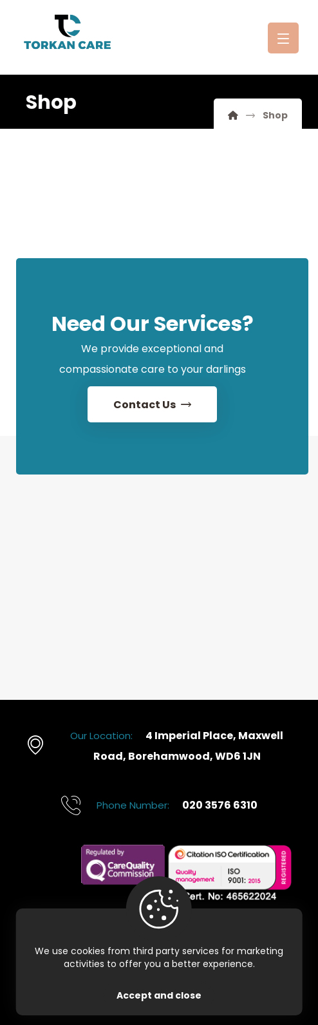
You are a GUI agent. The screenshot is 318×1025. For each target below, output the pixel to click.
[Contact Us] (152, 404)
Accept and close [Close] (159, 995)
